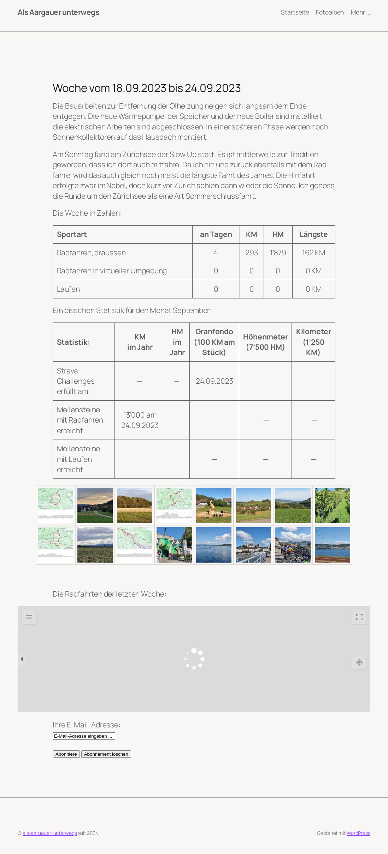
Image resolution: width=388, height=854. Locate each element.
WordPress (358, 833)
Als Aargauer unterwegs (58, 12)
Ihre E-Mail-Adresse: (86, 725)
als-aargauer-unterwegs (50, 833)
